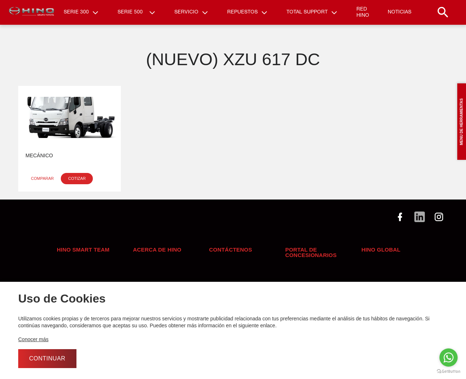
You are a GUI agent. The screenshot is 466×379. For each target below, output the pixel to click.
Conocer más (33, 339)
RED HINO (362, 14)
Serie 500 (130, 14)
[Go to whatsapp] (448, 357)
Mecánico (39, 160)
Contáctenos (230, 254)
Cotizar (77, 183)
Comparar (42, 183)
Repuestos (242, 14)
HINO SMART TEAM (83, 254)
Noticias (399, 14)
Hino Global (381, 254)
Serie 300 (76, 14)
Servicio (186, 14)
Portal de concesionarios (310, 257)
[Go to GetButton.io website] (448, 371)
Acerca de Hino (157, 254)
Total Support (307, 14)
